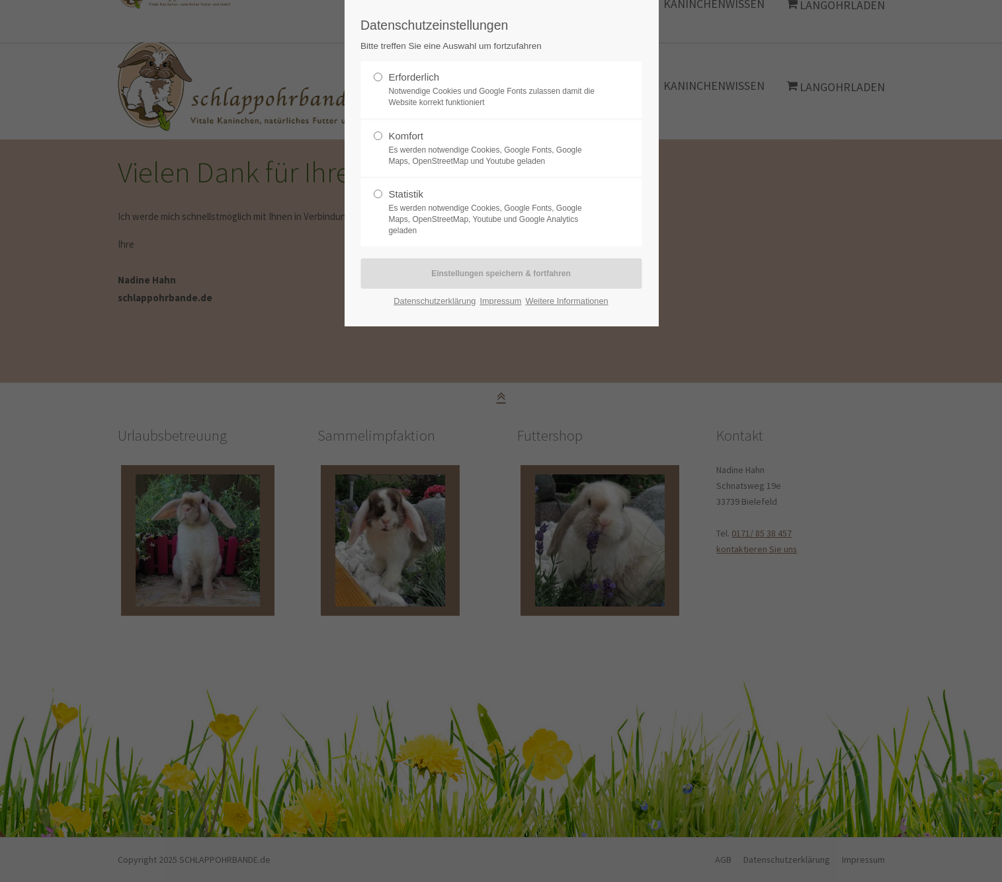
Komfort (405, 135)
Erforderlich (413, 77)
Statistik (405, 194)
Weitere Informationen (566, 301)
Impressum (500, 301)
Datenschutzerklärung (435, 301)
